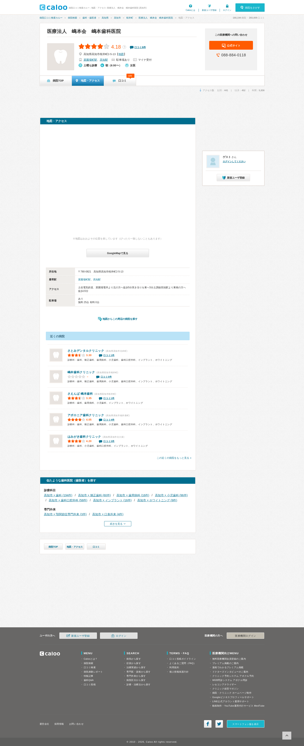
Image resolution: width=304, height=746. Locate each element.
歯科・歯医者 (89, 17)
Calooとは (190, 10)
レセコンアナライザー (224, 684)
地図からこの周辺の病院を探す (120, 319)
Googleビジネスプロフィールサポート (233, 697)
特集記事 (88, 676)
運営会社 (44, 724)
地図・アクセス (75, 547)
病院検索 (72, 17)
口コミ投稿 (90, 684)
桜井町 (129, 17)
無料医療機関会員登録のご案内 (229, 659)
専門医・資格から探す (138, 671)
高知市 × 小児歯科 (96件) (171, 495)
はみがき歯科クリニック (84, 436)
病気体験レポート (93, 671)
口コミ (96, 547)
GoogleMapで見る (117, 253)
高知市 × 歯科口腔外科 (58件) (68, 500)
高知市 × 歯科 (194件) (58, 495)
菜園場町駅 (90, 59)
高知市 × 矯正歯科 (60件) (94, 495)
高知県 (105, 17)
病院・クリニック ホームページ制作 (231, 693)
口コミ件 (140, 47)
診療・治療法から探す (138, 684)
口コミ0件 (106, 377)
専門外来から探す (136, 676)
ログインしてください (234, 161)
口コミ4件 (109, 419)
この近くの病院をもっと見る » (174, 457)
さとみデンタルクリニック (86, 350)
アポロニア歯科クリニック (86, 415)
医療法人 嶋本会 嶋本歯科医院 (156, 17)
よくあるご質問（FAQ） (182, 663)
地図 (121, 54)
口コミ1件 (109, 355)
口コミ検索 (90, 667)
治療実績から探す (136, 667)
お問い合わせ (76, 724)
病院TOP (53, 547)
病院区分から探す (136, 680)
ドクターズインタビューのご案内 (230, 671)
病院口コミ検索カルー (51, 17)
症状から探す (133, 663)
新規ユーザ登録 (209, 10)
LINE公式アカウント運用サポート (230, 701)
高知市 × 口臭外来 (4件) (107, 514)
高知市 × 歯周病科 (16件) (132, 495)
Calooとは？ (91, 659)
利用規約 (174, 667)
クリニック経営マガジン (225, 688)
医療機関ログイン (245, 635)
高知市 (117, 17)
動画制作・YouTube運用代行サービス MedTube (238, 705)
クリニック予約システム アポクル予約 (233, 676)
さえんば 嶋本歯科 (80, 393)
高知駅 (104, 59)
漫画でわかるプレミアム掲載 (228, 667)
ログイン (227, 10)
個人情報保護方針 (179, 671)
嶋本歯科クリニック (81, 372)
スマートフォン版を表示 (245, 724)
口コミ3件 (109, 441)
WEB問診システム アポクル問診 (230, 680)
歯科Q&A (89, 680)
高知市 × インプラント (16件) (112, 500)
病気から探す (133, 659)
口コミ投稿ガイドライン (182, 659)
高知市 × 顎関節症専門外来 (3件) (65, 514)
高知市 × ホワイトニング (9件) (157, 500)
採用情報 (59, 724)
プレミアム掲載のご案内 (225, 663)
